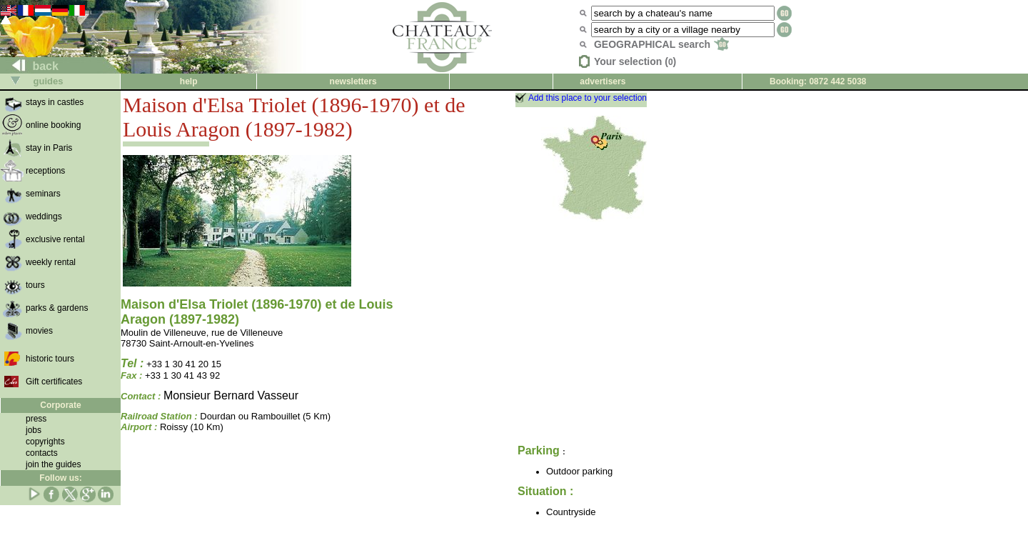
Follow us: (60, 478)
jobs (33, 430)
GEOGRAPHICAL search (661, 44)
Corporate (60, 405)
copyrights (45, 442)
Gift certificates (54, 382)
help (189, 81)
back (30, 66)
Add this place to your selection (587, 98)
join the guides (53, 464)
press (36, 419)
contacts (42, 453)
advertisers (602, 81)
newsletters (353, 81)
